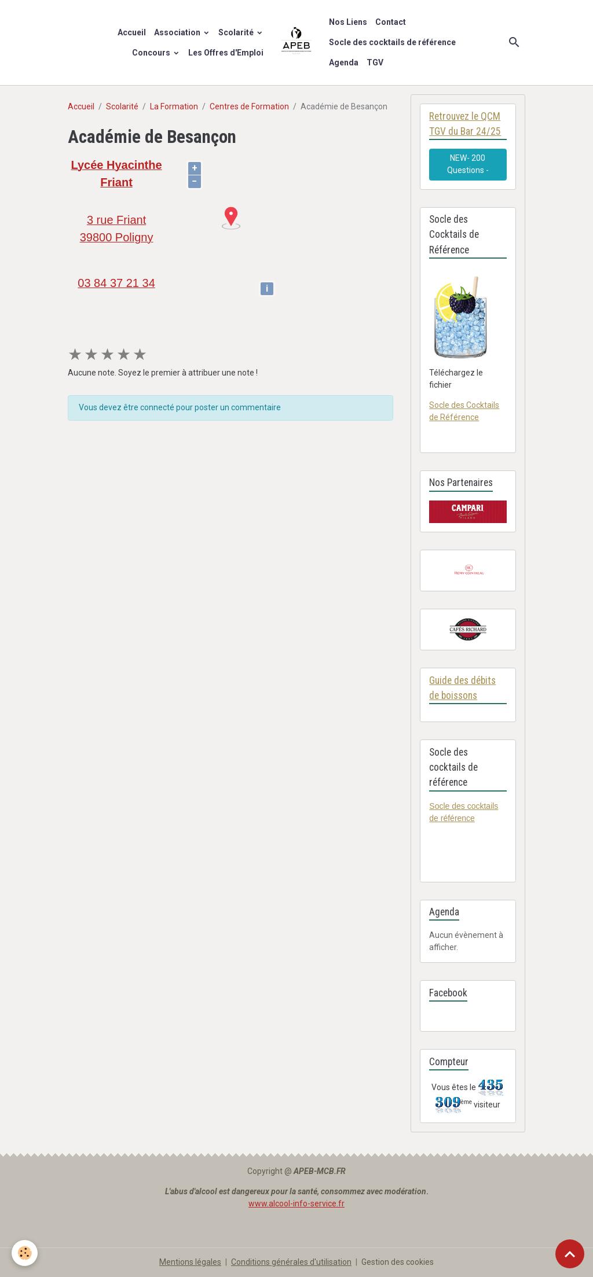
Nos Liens (348, 22)
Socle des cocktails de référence (392, 42)
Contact (390, 22)
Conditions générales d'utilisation (291, 1262)
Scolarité (236, 32)
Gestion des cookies (397, 1262)
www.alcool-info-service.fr (296, 1203)
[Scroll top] (569, 1253)
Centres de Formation (249, 106)
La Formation (174, 106)
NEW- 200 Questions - (468, 164)
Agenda (343, 62)
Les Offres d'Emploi (225, 52)
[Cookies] (25, 1253)
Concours (152, 52)
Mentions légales (190, 1262)
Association (178, 32)
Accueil (132, 32)
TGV (375, 62)
